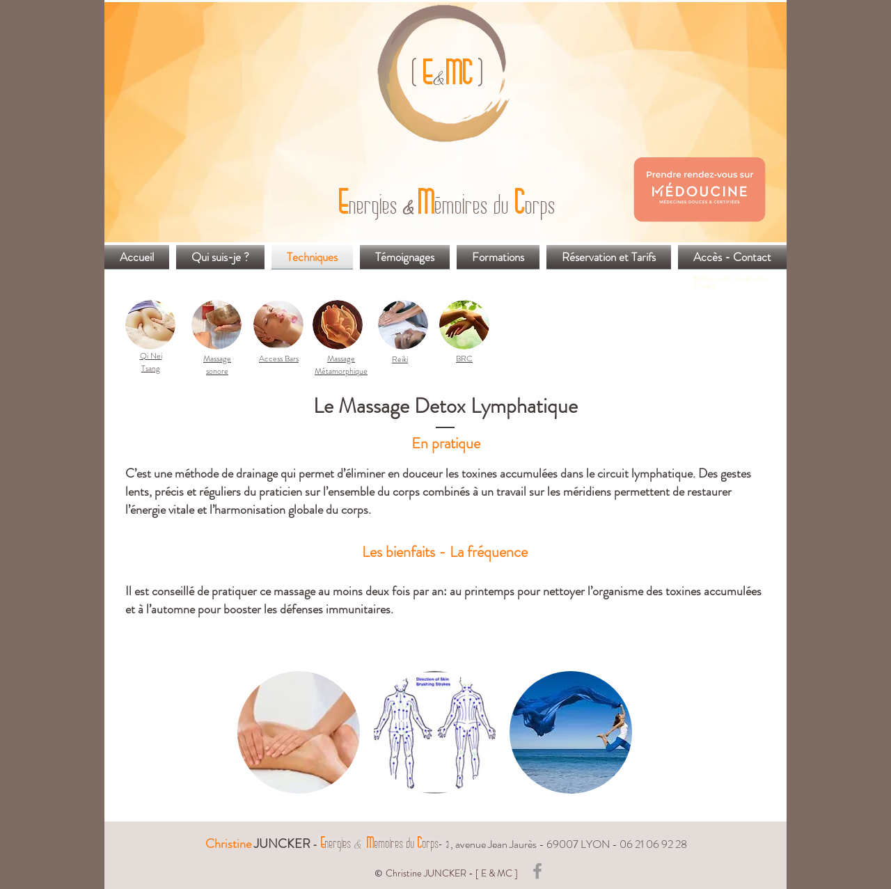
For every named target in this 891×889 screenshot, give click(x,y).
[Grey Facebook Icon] (537, 870)
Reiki (400, 359)
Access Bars (279, 358)
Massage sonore (217, 364)
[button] (298, 732)
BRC (464, 358)
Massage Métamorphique (341, 364)
